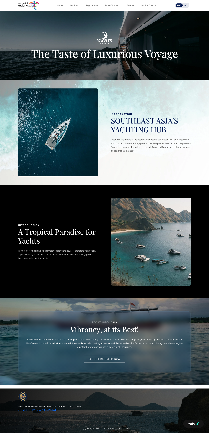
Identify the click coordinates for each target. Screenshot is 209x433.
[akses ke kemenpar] (23, 396)
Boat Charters (112, 5)
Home (60, 5)
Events (130, 5)
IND (185, 5)
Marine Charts (148, 5)
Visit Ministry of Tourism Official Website (37, 410)
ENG (179, 5)
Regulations (92, 5)
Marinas (74, 5)
